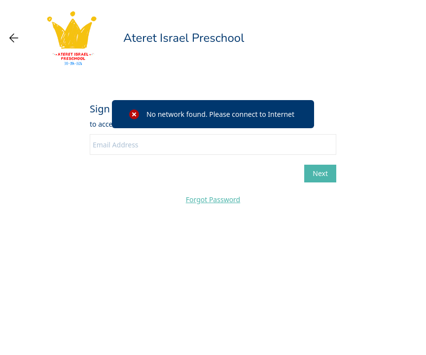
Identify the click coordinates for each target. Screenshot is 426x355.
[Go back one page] (14, 38)
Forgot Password (213, 199)
